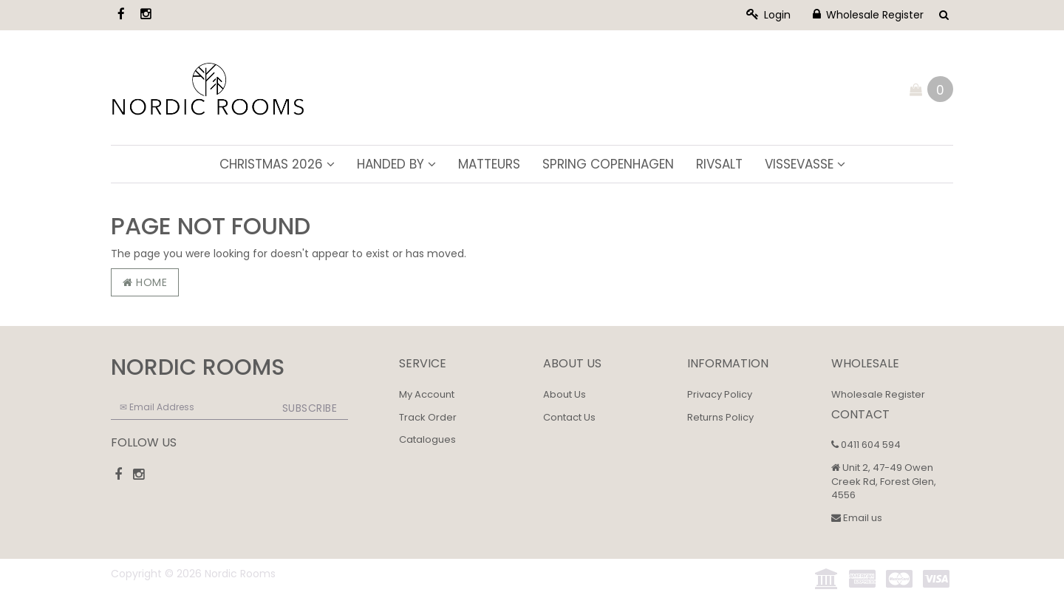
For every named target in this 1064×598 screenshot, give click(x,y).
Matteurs (489, 164)
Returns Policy (720, 417)
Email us (856, 518)
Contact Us (569, 417)
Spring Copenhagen (608, 164)
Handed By (396, 164)
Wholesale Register (868, 14)
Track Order (428, 417)
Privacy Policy (719, 394)
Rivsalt (719, 164)
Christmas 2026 (277, 164)
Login (768, 14)
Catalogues (427, 439)
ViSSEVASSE (805, 164)
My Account (426, 394)
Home (145, 282)
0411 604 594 (866, 445)
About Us (564, 394)
